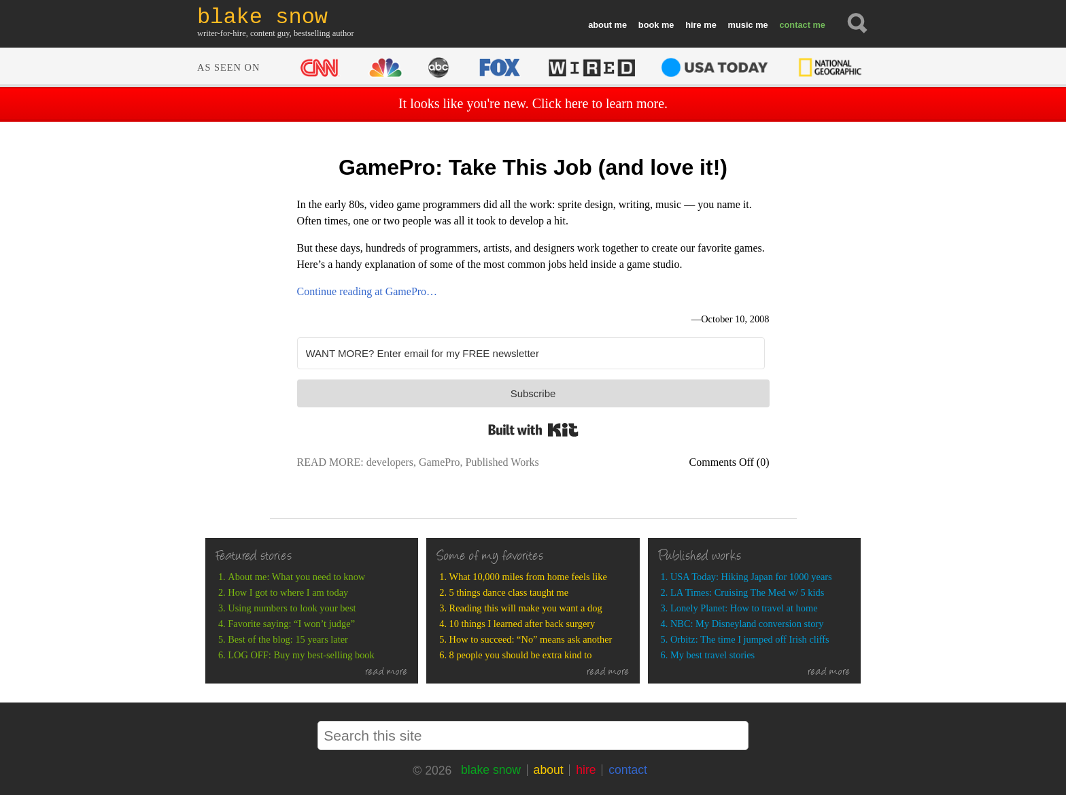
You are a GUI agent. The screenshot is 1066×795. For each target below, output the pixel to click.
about (600, 25)
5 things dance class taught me (508, 592)
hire (693, 25)
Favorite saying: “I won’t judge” (291, 623)
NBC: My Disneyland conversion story (746, 623)
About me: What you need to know (296, 576)
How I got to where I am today (288, 592)
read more (386, 672)
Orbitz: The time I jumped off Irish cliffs (749, 639)
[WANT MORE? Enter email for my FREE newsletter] (531, 353)
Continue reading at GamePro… (367, 291)
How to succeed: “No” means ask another (531, 639)
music (740, 25)
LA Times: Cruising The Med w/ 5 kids (747, 592)
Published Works (501, 462)
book (648, 25)
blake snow (491, 770)
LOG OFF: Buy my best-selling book (301, 654)
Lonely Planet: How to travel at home (744, 608)
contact (794, 25)
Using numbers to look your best (292, 608)
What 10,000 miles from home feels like (528, 576)
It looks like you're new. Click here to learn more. (533, 103)
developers (389, 462)
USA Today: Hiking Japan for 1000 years (751, 576)
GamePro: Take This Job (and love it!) (533, 167)
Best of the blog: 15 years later (288, 639)
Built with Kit (533, 430)
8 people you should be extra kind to (520, 654)
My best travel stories (712, 654)
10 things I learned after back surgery (522, 623)
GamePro (439, 462)
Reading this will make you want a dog (525, 608)
